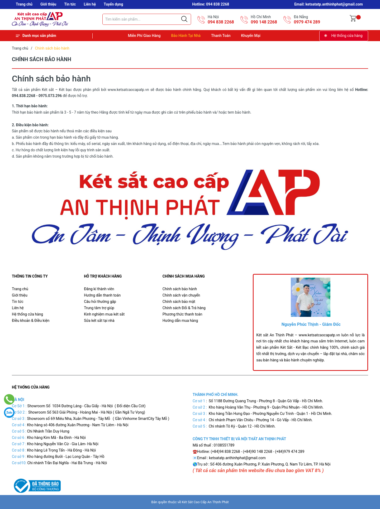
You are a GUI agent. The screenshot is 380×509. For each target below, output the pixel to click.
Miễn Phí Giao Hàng (144, 35)
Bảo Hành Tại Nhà (186, 35)
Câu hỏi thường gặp (100, 301)
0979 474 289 (307, 22)
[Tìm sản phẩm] (147, 19)
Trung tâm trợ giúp (99, 308)
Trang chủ (24, 4)
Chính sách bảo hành (180, 289)
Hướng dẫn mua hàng (180, 320)
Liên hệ (90, 4)
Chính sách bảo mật (179, 301)
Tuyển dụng (113, 4)
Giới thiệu (48, 4)
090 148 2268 (264, 22)
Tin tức (70, 4)
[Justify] (184, 19)
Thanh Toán (220, 35)
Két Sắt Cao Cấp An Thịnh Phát (205, 502)
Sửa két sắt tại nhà (99, 320)
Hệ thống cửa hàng (347, 35)
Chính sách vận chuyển (181, 295)
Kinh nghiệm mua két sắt (104, 314)
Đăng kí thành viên (99, 289)
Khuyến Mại (250, 35)
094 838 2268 (221, 22)
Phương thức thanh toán (182, 314)
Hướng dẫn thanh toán (102, 295)
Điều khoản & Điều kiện (30, 320)
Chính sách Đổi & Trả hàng (184, 308)
